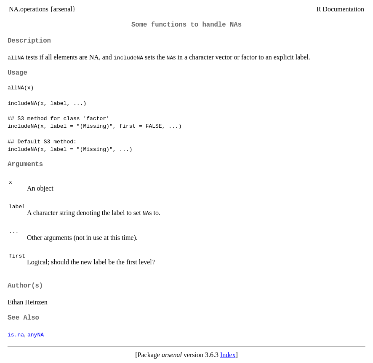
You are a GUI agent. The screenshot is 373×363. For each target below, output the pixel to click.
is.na (16, 334)
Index (227, 354)
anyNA (35, 334)
